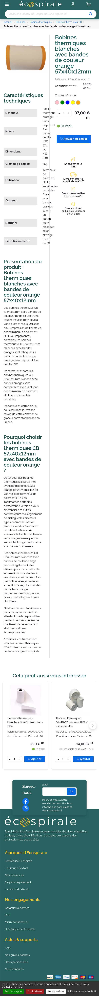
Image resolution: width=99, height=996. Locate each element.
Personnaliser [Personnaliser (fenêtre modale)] (56, 991)
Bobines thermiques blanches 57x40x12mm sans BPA (25, 722)
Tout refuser (34, 991)
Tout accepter (13, 991)
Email (45, 784)
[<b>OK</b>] (71, 791)
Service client (73, 208)
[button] (92, 725)
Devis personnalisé (73, 193)
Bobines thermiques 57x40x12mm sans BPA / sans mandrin (72, 722)
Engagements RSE (73, 165)
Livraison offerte (73, 178)
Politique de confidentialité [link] (81, 991)
